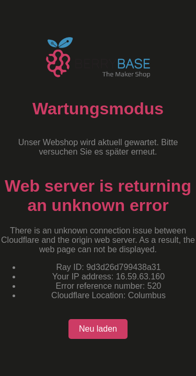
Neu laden (98, 328)
